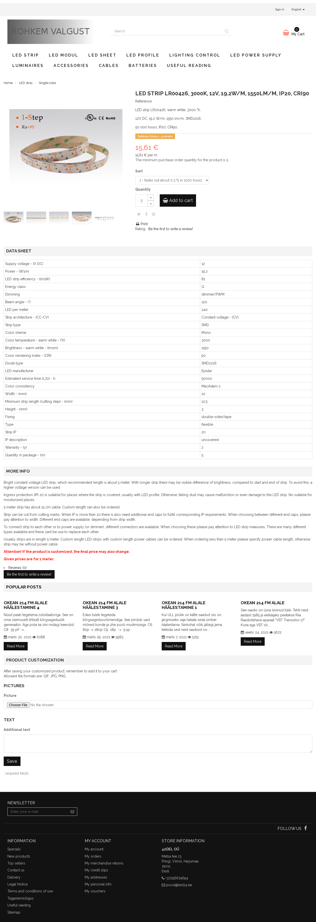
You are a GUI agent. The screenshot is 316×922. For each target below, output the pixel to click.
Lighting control (194, 55)
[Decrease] (151, 203)
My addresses (96, 877)
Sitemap (13, 912)
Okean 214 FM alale (262, 602)
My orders (93, 856)
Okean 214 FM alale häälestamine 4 (25, 605)
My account (94, 849)
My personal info (98, 884)
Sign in (279, 9)
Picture (10, 696)
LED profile (142, 55)
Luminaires (28, 65)
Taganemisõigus (20, 898)
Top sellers (16, 863)
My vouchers (95, 891)
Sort (139, 171)
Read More (15, 646)
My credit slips (96, 870)
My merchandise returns (104, 863)
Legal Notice (17, 884)
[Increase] (151, 197)
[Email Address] (37, 811)
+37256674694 (176, 878)
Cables (109, 65)
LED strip (25, 55)
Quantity (143, 189)
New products (18, 856)
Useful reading (189, 65)
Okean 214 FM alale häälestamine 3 (104, 605)
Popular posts (23, 586)
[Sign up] (72, 811)
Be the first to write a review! (170, 229)
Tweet (139, 214)
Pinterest (153, 214)
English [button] (298, 9)
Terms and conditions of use (30, 891)
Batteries (143, 65)
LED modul (64, 55)
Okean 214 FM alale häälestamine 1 (183, 605)
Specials (14, 849)
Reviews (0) (17, 568)
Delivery (13, 877)
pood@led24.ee (179, 885)
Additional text (17, 730)
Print (141, 224)
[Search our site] (166, 31)
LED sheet (102, 55)
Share (146, 214)
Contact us (15, 870)
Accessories (71, 65)
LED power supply (255, 55)
